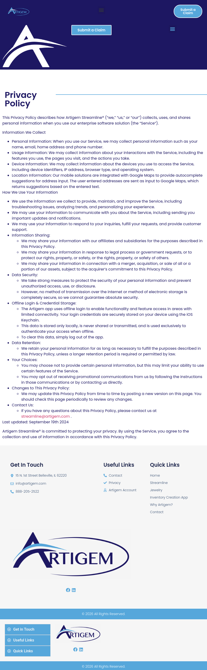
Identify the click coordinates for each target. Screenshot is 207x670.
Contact (157, 512)
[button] (101, 10)
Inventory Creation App (169, 497)
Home (155, 475)
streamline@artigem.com (45, 416)
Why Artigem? (161, 504)
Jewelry (156, 490)
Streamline (159, 482)
